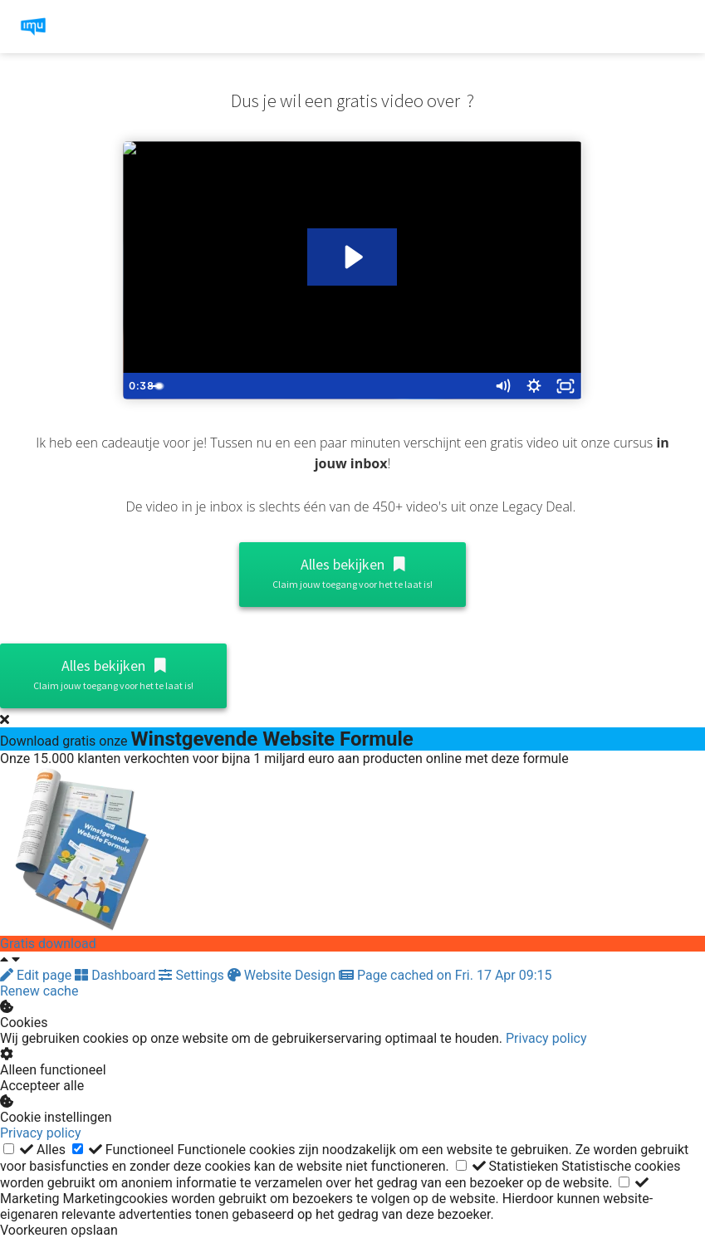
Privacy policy (546, 1038)
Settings (193, 975)
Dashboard (117, 975)
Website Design (283, 975)
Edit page (37, 975)
